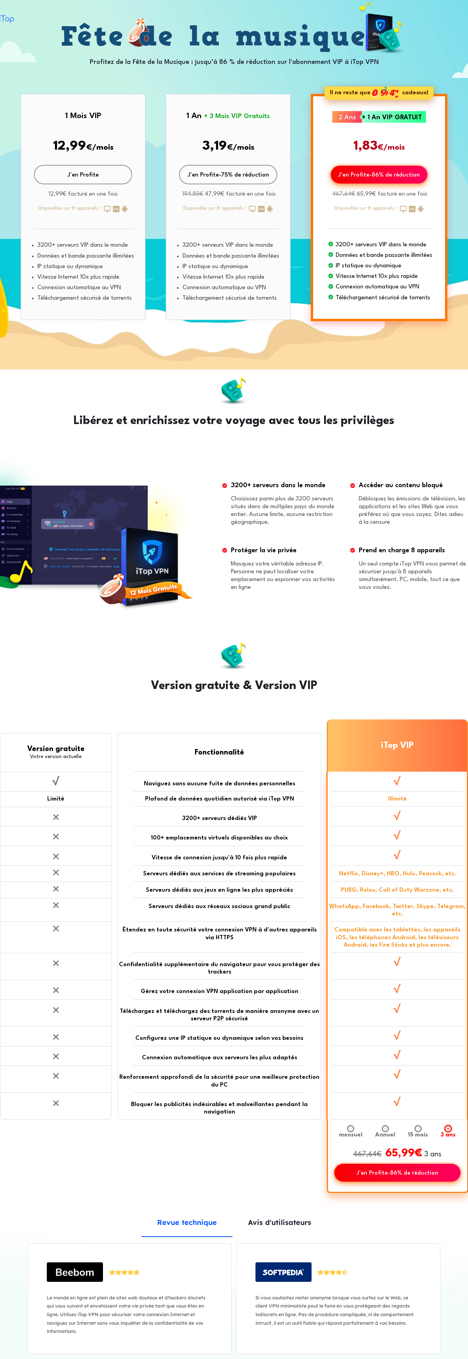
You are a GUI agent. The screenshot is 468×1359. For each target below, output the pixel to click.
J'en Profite (83, 175)
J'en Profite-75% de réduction (228, 175)
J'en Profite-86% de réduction (379, 175)
